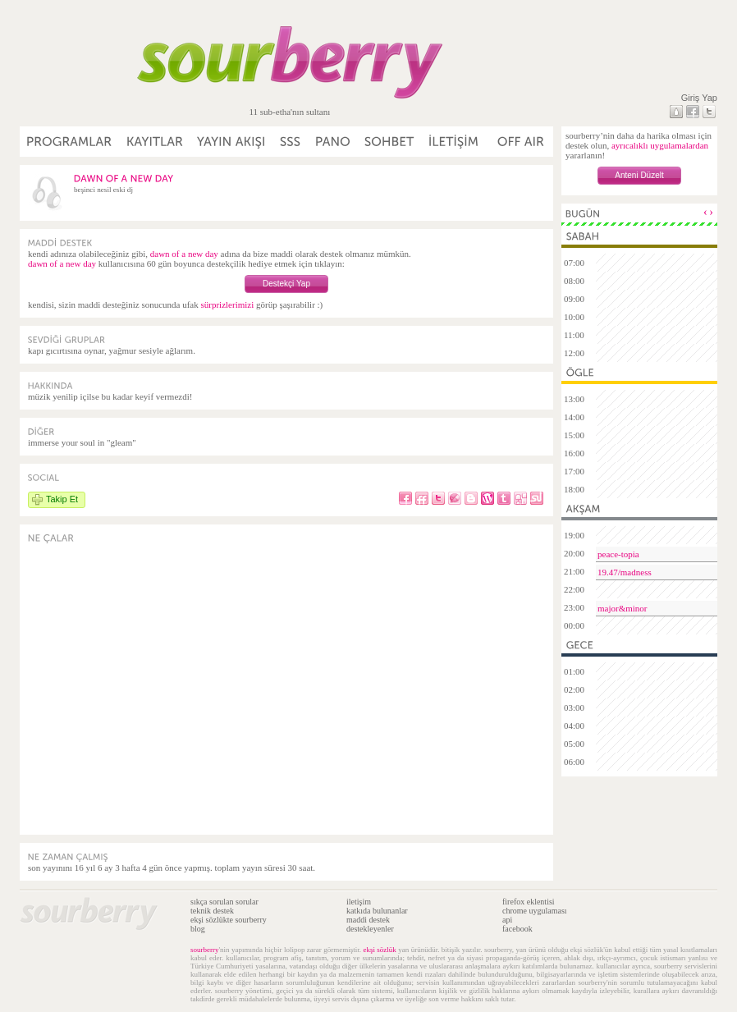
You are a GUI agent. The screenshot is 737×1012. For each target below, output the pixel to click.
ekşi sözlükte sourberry (228, 919)
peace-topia (618, 554)
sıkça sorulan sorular (224, 901)
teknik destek (212, 910)
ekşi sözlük (379, 950)
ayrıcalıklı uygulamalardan (659, 145)
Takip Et (62, 499)
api (507, 919)
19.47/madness (624, 572)
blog (197, 928)
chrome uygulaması (534, 910)
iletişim (358, 901)
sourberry (204, 950)
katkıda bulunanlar (377, 910)
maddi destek (368, 919)
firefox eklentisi (528, 901)
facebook (517, 928)
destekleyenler (370, 928)
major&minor (622, 608)
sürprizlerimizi (227, 304)
